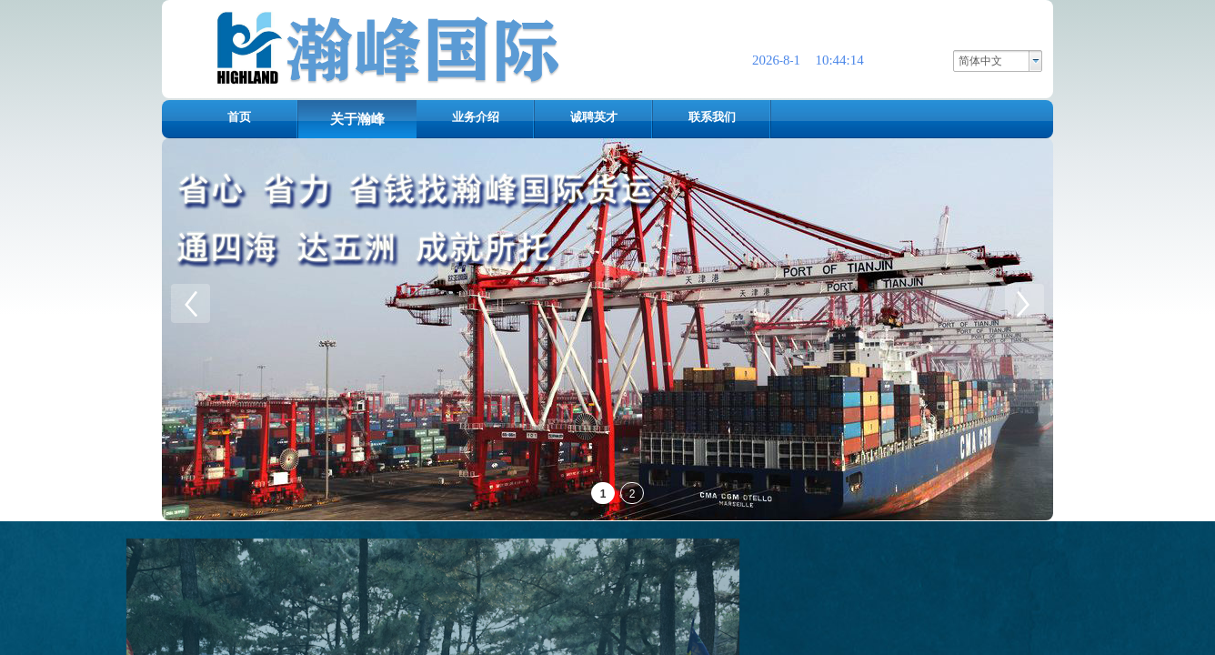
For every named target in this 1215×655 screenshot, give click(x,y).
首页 (239, 117)
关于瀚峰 (357, 119)
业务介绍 (475, 117)
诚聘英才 (594, 117)
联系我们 (712, 117)
